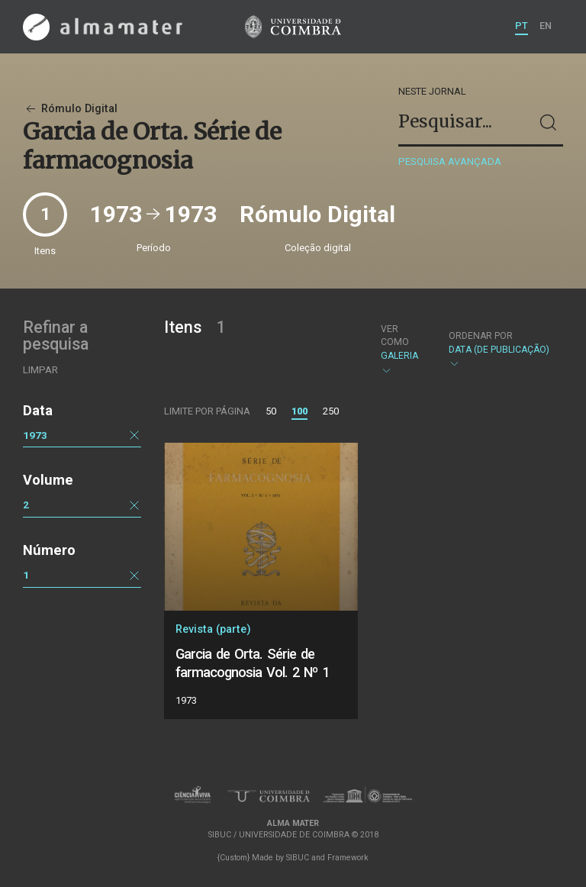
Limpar (40, 370)
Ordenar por (481, 336)
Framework (348, 858)
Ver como (395, 335)
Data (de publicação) (499, 350)
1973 (35, 435)
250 (331, 411)
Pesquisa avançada (449, 161)
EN (545, 25)
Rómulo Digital (70, 108)
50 (271, 411)
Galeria (402, 349)
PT (521, 25)
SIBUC (297, 858)
